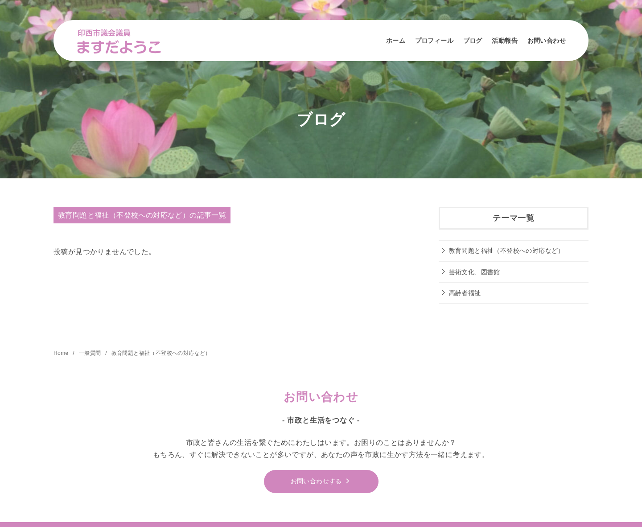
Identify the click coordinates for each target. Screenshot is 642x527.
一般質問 (91, 353)
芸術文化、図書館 (474, 272)
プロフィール (434, 40)
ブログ (472, 40)
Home (62, 353)
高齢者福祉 (465, 292)
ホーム (395, 40)
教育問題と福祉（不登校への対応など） (506, 250)
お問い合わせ (546, 40)
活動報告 (505, 40)
